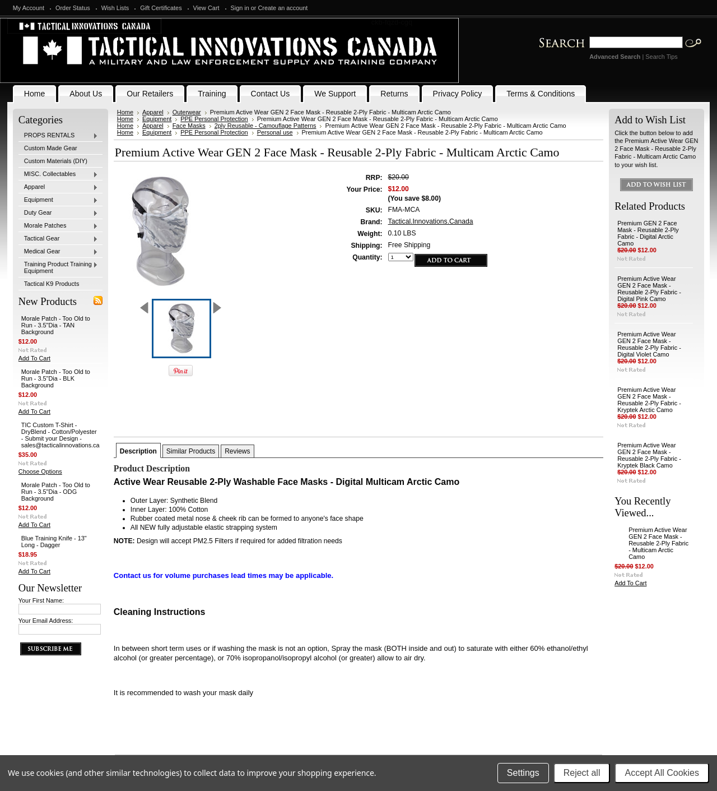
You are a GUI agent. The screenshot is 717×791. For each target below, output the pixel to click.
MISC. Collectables (58, 174)
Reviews (237, 451)
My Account (28, 7)
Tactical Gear (58, 239)
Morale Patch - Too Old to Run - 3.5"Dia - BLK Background (55, 378)
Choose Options (40, 471)
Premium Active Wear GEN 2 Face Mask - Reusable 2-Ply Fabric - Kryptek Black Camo (649, 455)
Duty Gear (58, 213)
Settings (523, 773)
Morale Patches (58, 226)
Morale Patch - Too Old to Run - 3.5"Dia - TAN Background (55, 325)
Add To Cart (34, 358)
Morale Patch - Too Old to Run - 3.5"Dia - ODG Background (55, 492)
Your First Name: (41, 600)
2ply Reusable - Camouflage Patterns (265, 125)
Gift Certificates (160, 7)
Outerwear (187, 112)
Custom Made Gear (50, 148)
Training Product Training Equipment (58, 267)
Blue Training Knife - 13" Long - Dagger (54, 541)
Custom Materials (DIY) (55, 161)
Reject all (582, 773)
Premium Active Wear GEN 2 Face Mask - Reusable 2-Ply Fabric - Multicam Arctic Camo (658, 543)
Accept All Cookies (662, 773)
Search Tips (661, 56)
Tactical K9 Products (52, 283)
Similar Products (190, 451)
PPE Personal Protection (214, 118)
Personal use (275, 132)
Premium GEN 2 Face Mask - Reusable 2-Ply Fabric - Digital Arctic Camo (647, 233)
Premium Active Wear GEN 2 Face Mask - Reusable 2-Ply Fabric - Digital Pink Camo (649, 288)
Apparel (58, 187)
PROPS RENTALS (58, 136)
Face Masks (189, 125)
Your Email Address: (45, 620)
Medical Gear (58, 252)
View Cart (206, 7)
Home (125, 112)
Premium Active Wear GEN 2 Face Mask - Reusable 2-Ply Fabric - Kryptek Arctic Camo (649, 399)
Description (138, 451)
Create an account (283, 7)
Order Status (72, 7)
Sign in (240, 7)
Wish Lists (115, 7)
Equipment (58, 200)
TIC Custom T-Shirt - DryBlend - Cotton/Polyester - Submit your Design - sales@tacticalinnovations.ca (60, 435)
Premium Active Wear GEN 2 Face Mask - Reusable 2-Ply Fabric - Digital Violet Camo (649, 344)
